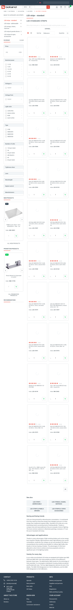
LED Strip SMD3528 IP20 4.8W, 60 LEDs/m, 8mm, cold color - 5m (58, 183)
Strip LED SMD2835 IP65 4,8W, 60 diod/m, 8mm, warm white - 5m (58, 265)
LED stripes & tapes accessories (59, 510)
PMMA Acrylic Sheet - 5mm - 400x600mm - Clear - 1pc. (13, 225)
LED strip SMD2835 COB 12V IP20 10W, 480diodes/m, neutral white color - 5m (58, 305)
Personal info (53, 599)
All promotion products (13, 294)
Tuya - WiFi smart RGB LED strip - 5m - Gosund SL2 (37, 59)
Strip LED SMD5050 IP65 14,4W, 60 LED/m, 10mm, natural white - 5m (37, 265)
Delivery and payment (55, 580)
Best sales (30, 586)
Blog (28, 599)
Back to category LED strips (13, 15)
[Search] (42, 7)
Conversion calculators (33, 604)
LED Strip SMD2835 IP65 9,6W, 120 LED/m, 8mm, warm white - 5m (37, 101)
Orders (51, 604)
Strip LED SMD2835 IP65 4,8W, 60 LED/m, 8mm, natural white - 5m (37, 183)
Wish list (51, 607)
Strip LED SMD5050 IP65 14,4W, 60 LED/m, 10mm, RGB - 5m (58, 345)
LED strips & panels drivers (12, 31)
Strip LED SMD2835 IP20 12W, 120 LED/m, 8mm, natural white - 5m (58, 428)
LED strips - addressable (11, 23)
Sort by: (39, 33)
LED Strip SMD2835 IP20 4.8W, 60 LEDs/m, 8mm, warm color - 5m (58, 469)
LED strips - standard (10, 20)
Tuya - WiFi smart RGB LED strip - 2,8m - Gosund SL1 (58, 386)
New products (31, 583)
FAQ (50, 586)
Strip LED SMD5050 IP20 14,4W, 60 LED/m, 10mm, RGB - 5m (37, 427)
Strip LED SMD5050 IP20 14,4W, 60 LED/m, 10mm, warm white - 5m (37, 142)
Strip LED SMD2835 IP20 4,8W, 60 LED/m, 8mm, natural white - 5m (37, 346)
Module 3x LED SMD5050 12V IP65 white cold (57, 59)
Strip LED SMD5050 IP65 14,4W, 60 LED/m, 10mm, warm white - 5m (58, 101)
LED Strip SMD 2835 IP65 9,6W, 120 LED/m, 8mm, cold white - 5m (37, 224)
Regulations (52, 589)
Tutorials (29, 602)
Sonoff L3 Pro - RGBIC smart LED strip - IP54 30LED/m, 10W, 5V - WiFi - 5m (37, 469)
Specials (29, 580)
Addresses (52, 602)
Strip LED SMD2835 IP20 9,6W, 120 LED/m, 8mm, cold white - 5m (58, 142)
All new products (13, 243)
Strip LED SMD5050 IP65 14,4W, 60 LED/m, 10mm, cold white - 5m (37, 305)
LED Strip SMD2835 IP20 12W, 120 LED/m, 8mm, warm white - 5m (58, 224)
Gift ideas (29, 589)
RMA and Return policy (56, 592)
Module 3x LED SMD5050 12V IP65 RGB (36, 386)
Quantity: (61, 33)
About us (6, 599)
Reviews (6, 602)
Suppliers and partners (56, 583)
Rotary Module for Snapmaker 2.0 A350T (13, 276)
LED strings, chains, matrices (59, 503)
